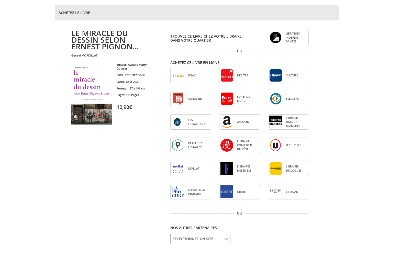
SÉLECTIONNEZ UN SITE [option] (193, 238)
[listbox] (200, 239)
